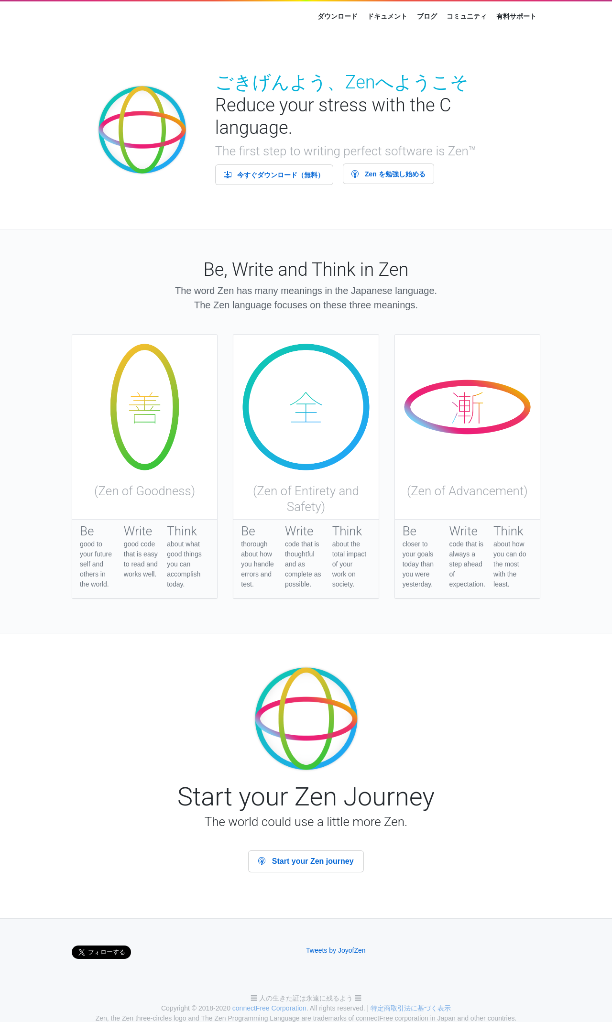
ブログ (427, 16)
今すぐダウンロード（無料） (274, 175)
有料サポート (516, 16)
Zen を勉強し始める (388, 174)
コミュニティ (467, 16)
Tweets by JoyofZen (336, 950)
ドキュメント (387, 16)
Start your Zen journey (305, 861)
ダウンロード (337, 16)
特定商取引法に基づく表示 (411, 1008)
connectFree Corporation (269, 1008)
